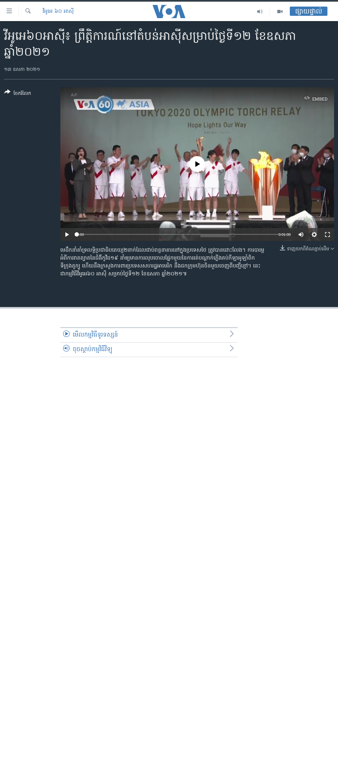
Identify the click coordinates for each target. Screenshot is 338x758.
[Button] (17, 94)
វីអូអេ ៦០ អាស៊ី (58, 11)
